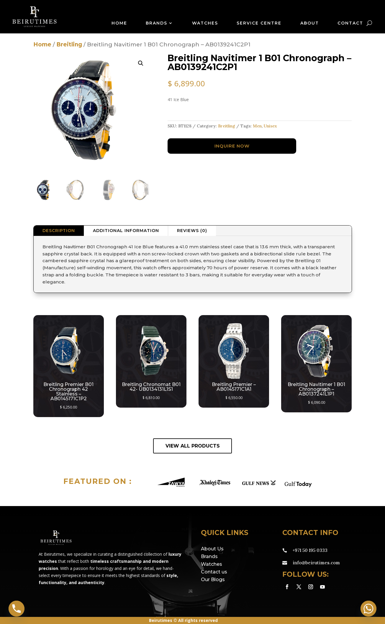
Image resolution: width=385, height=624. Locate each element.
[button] (140, 63)
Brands (156, 23)
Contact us (214, 572)
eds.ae (252, 620)
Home (119, 23)
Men (257, 126)
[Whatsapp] (368, 609)
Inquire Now (232, 146)
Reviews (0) (192, 230)
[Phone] (16, 609)
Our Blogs (213, 579)
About (309, 23)
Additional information (126, 230)
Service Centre (259, 23)
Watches (205, 23)
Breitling (69, 44)
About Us (212, 549)
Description (58, 230)
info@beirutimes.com (316, 562)
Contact (350, 23)
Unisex (270, 126)
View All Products (193, 446)
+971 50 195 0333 (310, 550)
